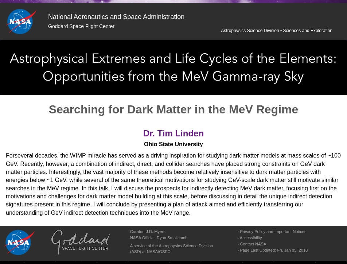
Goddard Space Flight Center (81, 26)
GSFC (164, 251)
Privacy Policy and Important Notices (273, 231)
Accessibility (251, 238)
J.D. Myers (155, 231)
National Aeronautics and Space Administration (116, 16)
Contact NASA (253, 244)
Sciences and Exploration (307, 30)
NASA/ (153, 251)
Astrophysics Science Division (250, 30)
